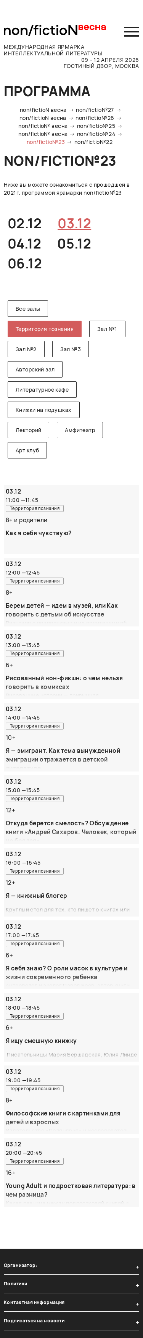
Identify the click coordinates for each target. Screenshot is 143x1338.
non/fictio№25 (96, 125)
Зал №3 (70, 349)
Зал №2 (26, 349)
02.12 (25, 223)
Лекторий (28, 430)
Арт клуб (27, 450)
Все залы (28, 308)
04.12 (24, 243)
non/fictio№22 (93, 141)
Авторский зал (35, 369)
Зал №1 (107, 328)
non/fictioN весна (43, 109)
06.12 (25, 263)
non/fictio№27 (95, 109)
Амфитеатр (80, 430)
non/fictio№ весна (42, 125)
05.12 (74, 243)
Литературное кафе (42, 389)
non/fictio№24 (96, 133)
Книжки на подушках (44, 409)
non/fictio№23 (46, 141)
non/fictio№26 (95, 117)
